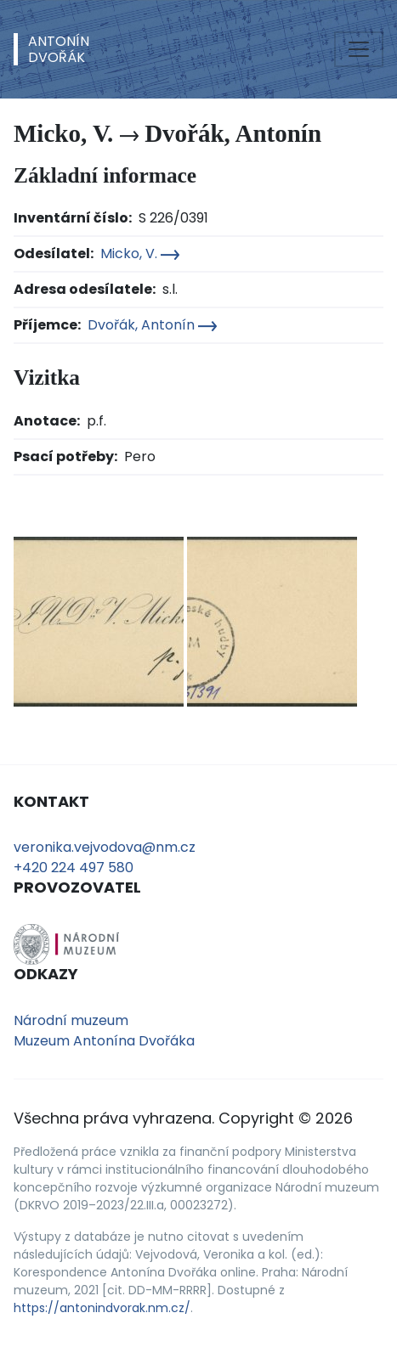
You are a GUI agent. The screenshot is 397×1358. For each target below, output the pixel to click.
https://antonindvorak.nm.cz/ (102, 1307)
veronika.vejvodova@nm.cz (105, 847)
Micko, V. (139, 253)
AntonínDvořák (58, 49)
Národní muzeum (71, 1020)
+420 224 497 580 (73, 867)
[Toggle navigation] (358, 49)
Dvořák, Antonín (152, 325)
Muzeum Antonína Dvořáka (104, 1041)
